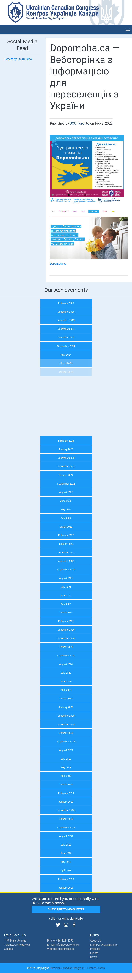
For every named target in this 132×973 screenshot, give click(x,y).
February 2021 (66, 621)
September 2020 (66, 655)
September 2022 (66, 483)
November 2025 (66, 320)
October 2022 (66, 475)
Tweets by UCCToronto (18, 59)
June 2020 (66, 681)
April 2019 (65, 776)
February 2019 (66, 793)
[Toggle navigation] (127, 29)
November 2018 (66, 810)
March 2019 (66, 784)
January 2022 (66, 543)
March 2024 (66, 363)
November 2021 (66, 561)
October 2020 (66, 647)
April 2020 (65, 690)
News (93, 957)
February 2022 (66, 535)
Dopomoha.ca (58, 263)
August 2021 (66, 578)
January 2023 (66, 449)
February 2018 (66, 879)
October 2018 (66, 819)
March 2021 (66, 612)
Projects (95, 948)
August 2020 (66, 664)
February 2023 (66, 440)
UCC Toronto (79, 123)
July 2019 (66, 758)
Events (94, 953)
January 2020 (66, 707)
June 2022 (66, 500)
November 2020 (66, 638)
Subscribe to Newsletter (66, 909)
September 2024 (66, 346)
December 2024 (66, 329)
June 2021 (66, 595)
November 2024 (66, 337)
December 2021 (66, 552)
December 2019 (66, 715)
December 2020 (66, 629)
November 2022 (66, 466)
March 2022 (66, 526)
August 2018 (66, 836)
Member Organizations (104, 944)
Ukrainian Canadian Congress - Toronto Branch (77, 968)
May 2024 (66, 354)
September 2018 (66, 827)
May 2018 (66, 862)
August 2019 (66, 750)
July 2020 (66, 672)
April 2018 (65, 870)
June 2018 (66, 853)
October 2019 (66, 733)
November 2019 (66, 724)
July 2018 (66, 844)
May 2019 (66, 767)
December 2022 (66, 457)
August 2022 (66, 492)
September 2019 (66, 741)
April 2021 (65, 604)
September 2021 (66, 569)
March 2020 (66, 698)
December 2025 (66, 311)
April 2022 (65, 518)
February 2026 (66, 303)
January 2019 (66, 801)
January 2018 (66, 887)
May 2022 (66, 509)
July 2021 (66, 586)
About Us (95, 940)
